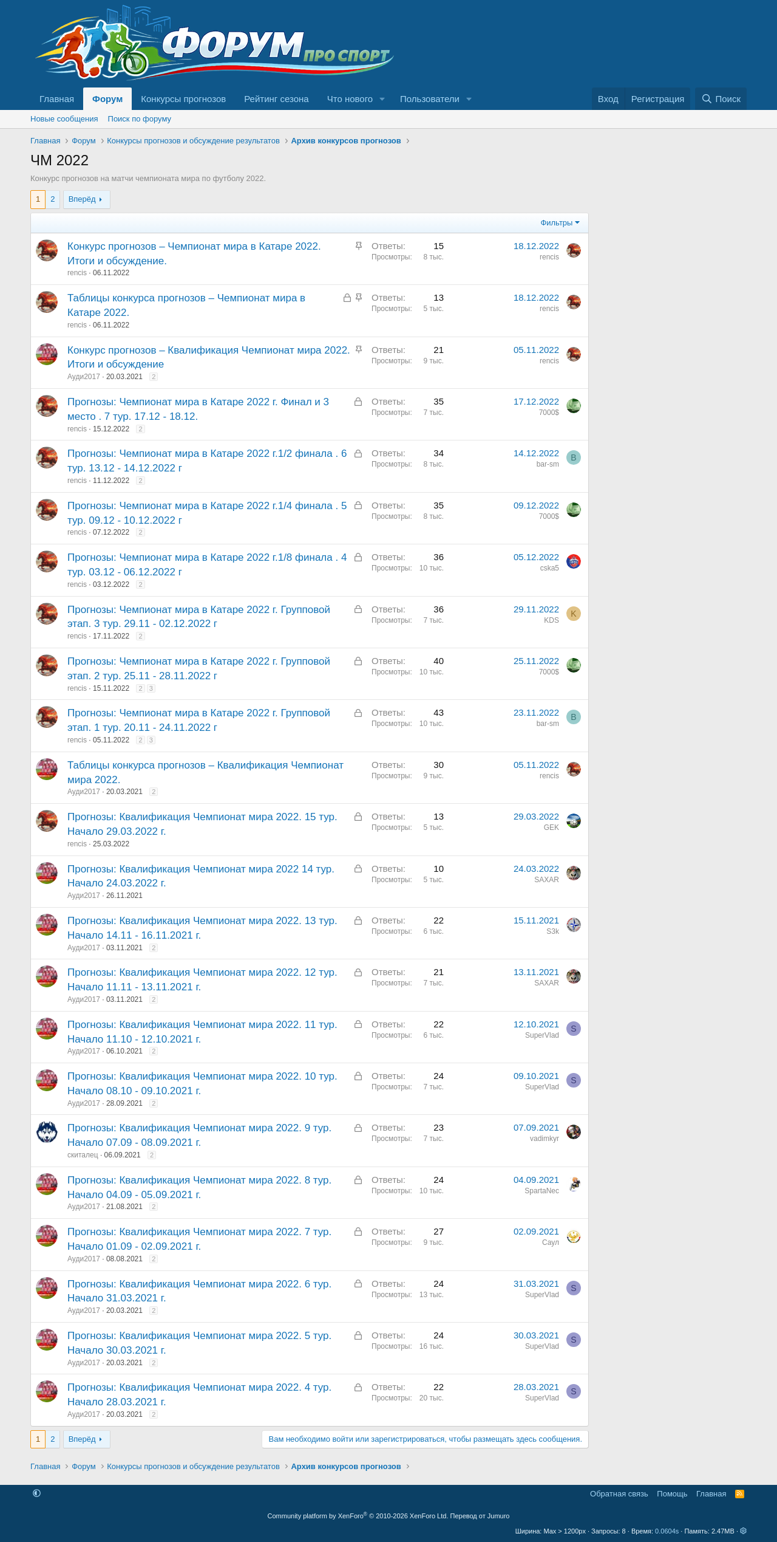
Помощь (672, 1493)
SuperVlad (542, 1035)
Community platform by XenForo (358, 1516)
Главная (56, 99)
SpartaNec (541, 1191)
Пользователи (430, 99)
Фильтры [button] (556, 222)
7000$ (549, 412)
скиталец (82, 1155)
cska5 (549, 568)
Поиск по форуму (139, 118)
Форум (107, 99)
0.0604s (667, 1531)
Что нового (350, 99)
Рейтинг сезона (276, 99)
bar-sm (548, 464)
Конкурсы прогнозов (183, 99)
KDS (551, 620)
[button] (382, 98)
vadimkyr (544, 1138)
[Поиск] (721, 98)
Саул (550, 1242)
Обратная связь (619, 1493)
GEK (551, 827)
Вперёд (82, 199)
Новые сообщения (64, 118)
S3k (552, 931)
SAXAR (546, 880)
